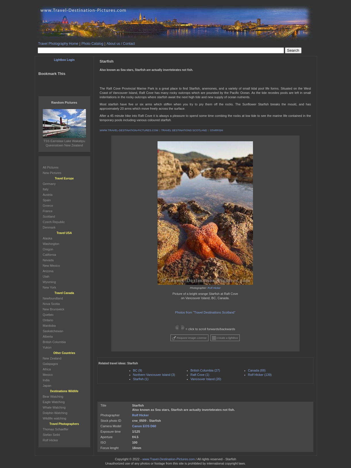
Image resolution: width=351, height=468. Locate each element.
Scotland (49, 216)
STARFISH (216, 130)
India (46, 380)
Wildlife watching (54, 418)
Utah (46, 276)
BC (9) (137, 370)
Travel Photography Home (58, 44)
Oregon (48, 249)
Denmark (49, 227)
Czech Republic (54, 222)
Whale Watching (54, 407)
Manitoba (49, 325)
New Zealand (52, 358)
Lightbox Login (64, 59)
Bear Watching (53, 396)
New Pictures (52, 173)
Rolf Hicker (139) (260, 374)
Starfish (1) (141, 379)
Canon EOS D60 (144, 426)
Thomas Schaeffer (56, 429)
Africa (47, 369)
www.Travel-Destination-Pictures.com (168, 459)
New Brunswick (53, 309)
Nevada (48, 260)
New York (49, 287)
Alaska (47, 238)
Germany (49, 183)
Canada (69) (257, 370)
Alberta (48, 336)
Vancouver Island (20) (206, 379)
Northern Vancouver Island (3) (154, 374)
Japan (47, 385)
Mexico (48, 374)
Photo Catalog (92, 44)
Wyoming (49, 282)
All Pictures (51, 167)
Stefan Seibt (51, 434)
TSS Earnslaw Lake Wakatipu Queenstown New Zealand (64, 141)
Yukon (47, 347)
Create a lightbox (225, 338)
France (48, 211)
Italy (46, 189)
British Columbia (54, 342)
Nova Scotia (51, 303)
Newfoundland (53, 298)
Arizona (48, 271)
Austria (48, 194)
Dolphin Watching (55, 413)
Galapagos (50, 363)
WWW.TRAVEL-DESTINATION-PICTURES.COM (129, 130)
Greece (48, 205)
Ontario (48, 320)
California (49, 254)
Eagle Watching (54, 402)
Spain (47, 200)
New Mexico (51, 265)
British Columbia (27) (205, 370)
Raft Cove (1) (200, 374)
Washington (51, 243)
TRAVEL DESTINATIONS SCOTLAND (184, 130)
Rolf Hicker (214, 288)
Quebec (48, 314)
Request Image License (189, 338)
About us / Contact (120, 44)
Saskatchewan (53, 331)
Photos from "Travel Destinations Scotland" (205, 312)
